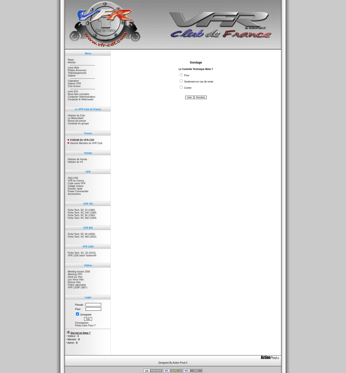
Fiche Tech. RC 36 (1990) (81, 215)
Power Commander (78, 191)
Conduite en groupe (78, 123)
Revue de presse (77, 121)
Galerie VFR (74, 83)
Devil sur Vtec (75, 277)
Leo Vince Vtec (76, 279)
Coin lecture (74, 86)
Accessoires (74, 194)
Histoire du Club (76, 115)
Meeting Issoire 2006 (79, 271)
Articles (72, 62)
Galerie (71, 75)
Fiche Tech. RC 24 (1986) (81, 210)
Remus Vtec (74, 282)
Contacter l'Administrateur (81, 96)
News (71, 59)
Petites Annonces (77, 70)
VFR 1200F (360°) (77, 287)
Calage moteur (76, 186)
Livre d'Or (73, 91)
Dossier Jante (75, 188)
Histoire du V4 (75, 162)
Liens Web (73, 67)
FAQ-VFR (73, 178)
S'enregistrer (81, 323)
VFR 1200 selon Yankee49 (82, 255)
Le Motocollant (75, 118)
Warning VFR (75, 274)
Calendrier (73, 81)
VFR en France (76, 180)
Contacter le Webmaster (81, 99)
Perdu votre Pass (84, 325)
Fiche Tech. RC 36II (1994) (82, 218)
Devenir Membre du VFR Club (85, 143)
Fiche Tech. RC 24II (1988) (82, 212)
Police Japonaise (77, 285)
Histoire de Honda (77, 159)
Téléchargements (77, 73)
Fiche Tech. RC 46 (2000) (81, 234)
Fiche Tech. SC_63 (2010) (82, 253)
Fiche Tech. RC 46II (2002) (82, 236)
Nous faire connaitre (78, 94)
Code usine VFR (76, 183)
